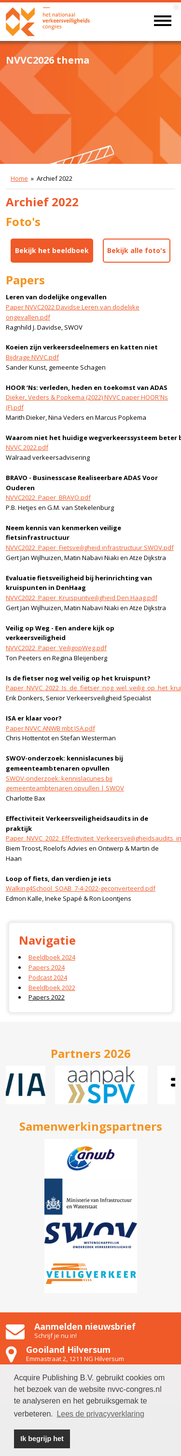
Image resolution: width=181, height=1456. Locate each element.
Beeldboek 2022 (51, 987)
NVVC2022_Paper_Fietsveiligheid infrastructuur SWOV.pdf (90, 547)
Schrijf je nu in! (55, 1335)
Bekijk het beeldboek (52, 250)
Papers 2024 (46, 967)
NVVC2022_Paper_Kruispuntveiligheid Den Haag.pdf (81, 597)
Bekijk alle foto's (136, 250)
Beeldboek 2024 (51, 957)
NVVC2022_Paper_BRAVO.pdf (48, 497)
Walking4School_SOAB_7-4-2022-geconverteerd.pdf (80, 888)
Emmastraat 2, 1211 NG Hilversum (75, 1358)
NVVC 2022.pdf (27, 447)
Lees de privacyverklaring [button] (100, 1414)
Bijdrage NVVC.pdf (32, 357)
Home (19, 178)
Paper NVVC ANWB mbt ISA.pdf (50, 728)
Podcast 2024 (47, 977)
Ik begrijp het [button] (42, 1439)
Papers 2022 (46, 997)
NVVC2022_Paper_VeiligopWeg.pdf (56, 647)
